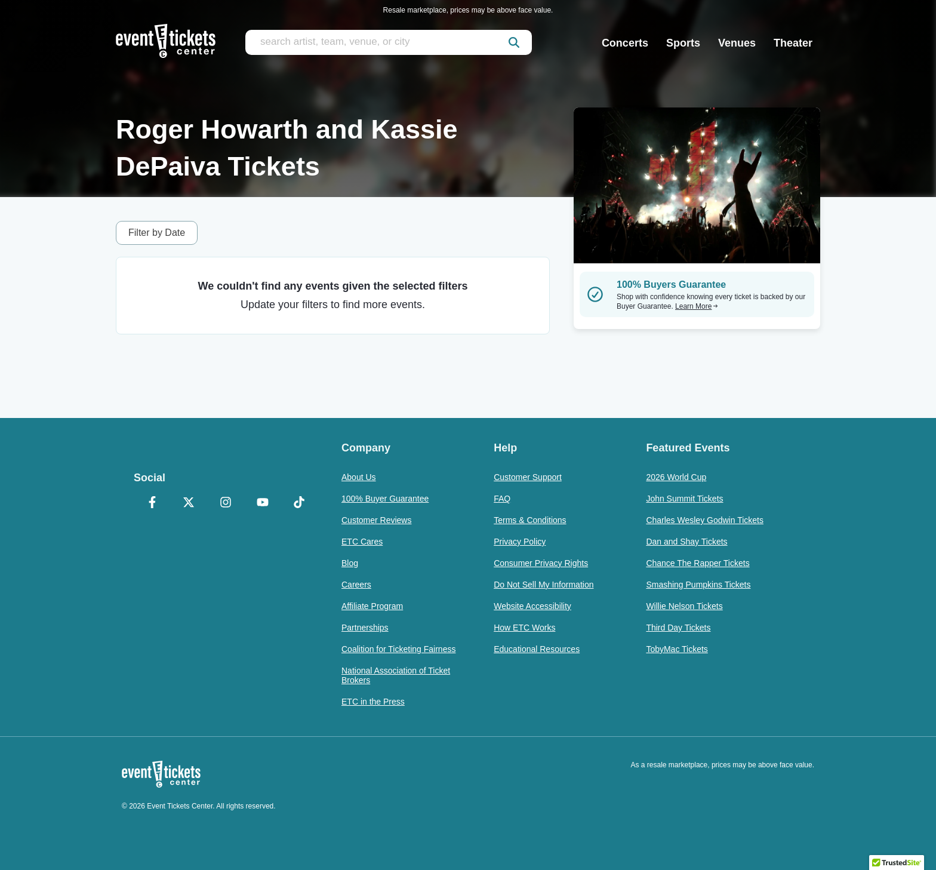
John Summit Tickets (684, 498)
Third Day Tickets (678, 627)
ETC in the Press (373, 701)
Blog (349, 563)
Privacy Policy (520, 541)
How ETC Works (524, 627)
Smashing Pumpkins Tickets (698, 584)
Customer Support (528, 477)
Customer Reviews (376, 520)
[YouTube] (262, 503)
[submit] (514, 42)
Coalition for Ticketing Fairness (398, 649)
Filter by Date (156, 233)
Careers (356, 584)
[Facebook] (152, 503)
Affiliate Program (372, 606)
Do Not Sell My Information (543, 584)
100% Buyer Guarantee (385, 498)
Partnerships (365, 627)
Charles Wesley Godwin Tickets (704, 520)
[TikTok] (299, 503)
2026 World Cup (676, 477)
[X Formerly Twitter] (189, 503)
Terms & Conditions (530, 520)
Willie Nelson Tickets (684, 606)
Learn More (696, 306)
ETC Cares (362, 541)
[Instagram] (225, 503)
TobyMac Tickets (676, 649)
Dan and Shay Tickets (686, 541)
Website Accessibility (532, 606)
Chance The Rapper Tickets (697, 563)
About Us (358, 477)
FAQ (502, 498)
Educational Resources (537, 649)
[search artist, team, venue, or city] (388, 42)
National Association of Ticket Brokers (395, 675)
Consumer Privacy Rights (541, 563)
